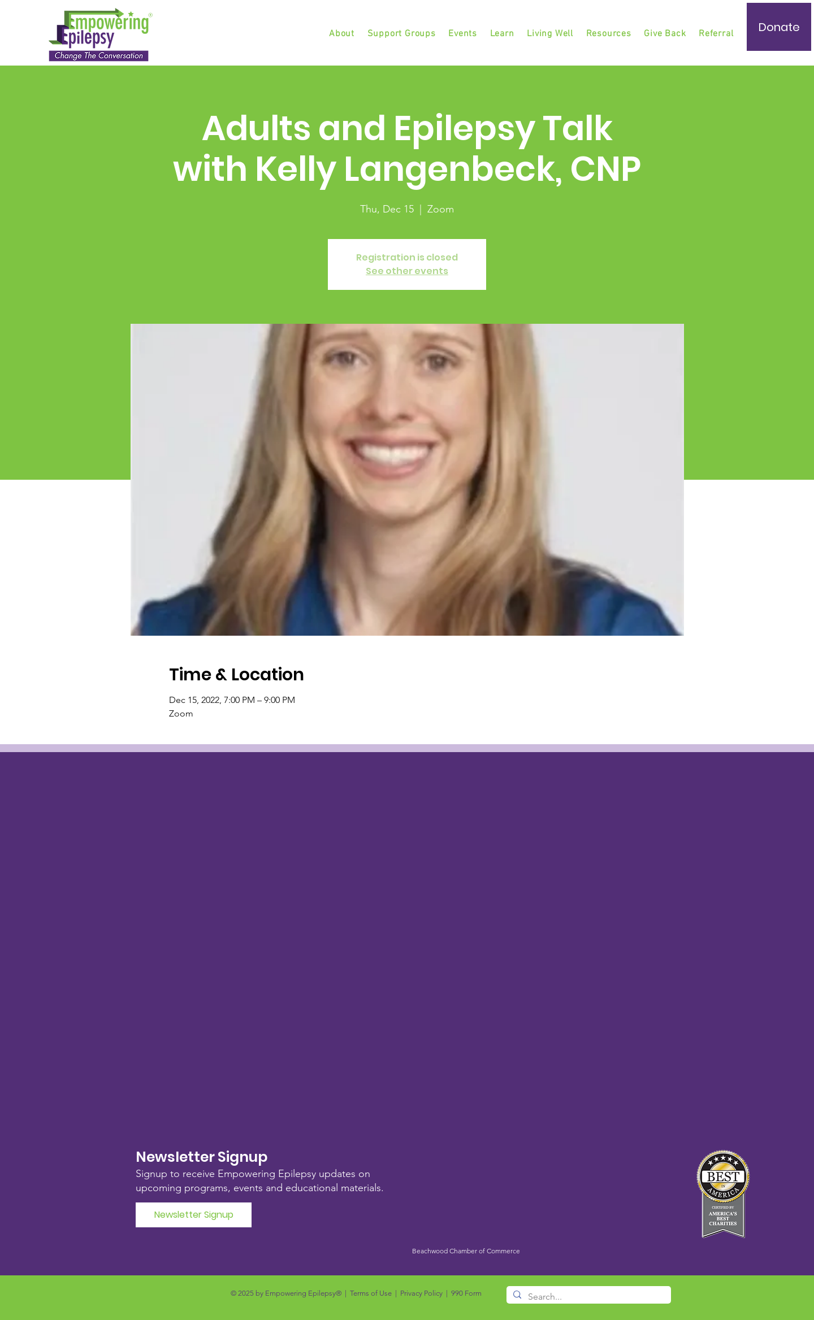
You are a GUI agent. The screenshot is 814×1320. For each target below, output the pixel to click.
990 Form (466, 1293)
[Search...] (587, 1297)
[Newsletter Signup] (194, 1214)
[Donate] (779, 27)
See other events (407, 270)
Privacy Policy (421, 1293)
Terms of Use (371, 1293)
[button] (402, 34)
